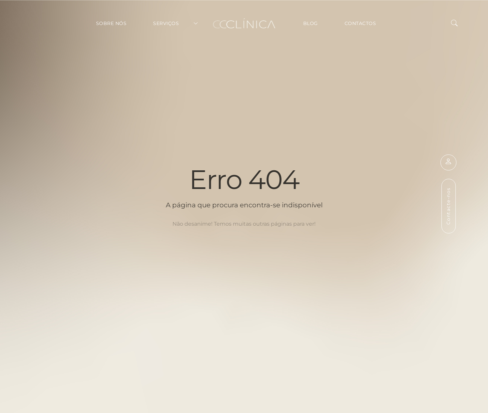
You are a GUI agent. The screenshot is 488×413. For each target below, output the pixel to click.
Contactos (360, 23)
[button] (454, 23)
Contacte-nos (448, 206)
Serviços (166, 23)
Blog (310, 23)
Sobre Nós (111, 23)
